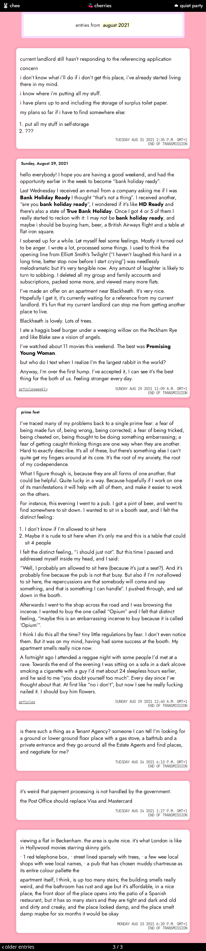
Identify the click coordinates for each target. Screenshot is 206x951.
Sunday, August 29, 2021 (44, 163)
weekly (41, 389)
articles (27, 389)
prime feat (30, 412)
